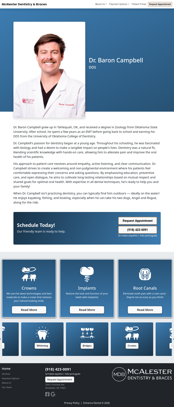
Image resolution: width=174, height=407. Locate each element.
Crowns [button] (132, 345)
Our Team (7, 387)
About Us (100, 4)
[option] (87, 339)
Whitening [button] (42, 345)
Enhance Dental (92, 403)
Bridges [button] (87, 345)
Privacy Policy (72, 403)
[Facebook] (48, 395)
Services (6, 373)
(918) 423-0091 (58, 369)
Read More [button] (29, 310)
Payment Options (118, 4)
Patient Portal (139, 4)
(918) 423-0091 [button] (137, 230)
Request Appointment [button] (160, 4)
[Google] (53, 395)
